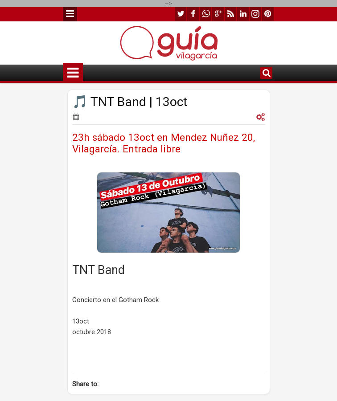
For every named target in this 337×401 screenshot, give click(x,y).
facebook (193, 14)
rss (230, 14)
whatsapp (205, 14)
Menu (70, 14)
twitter (180, 14)
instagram (255, 14)
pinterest (268, 14)
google (218, 14)
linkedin (243, 14)
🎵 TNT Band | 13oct (130, 101)
